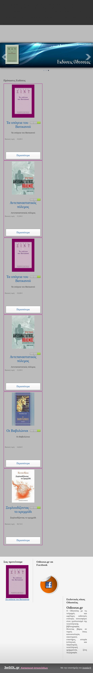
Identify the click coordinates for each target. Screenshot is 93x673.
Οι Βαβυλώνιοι (17, 431)
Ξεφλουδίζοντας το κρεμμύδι (19, 510)
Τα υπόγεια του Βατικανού (18, 125)
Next (88, 57)
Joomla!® (86, 668)
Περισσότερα (23, 155)
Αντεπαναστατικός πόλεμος (23, 205)
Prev (4, 57)
